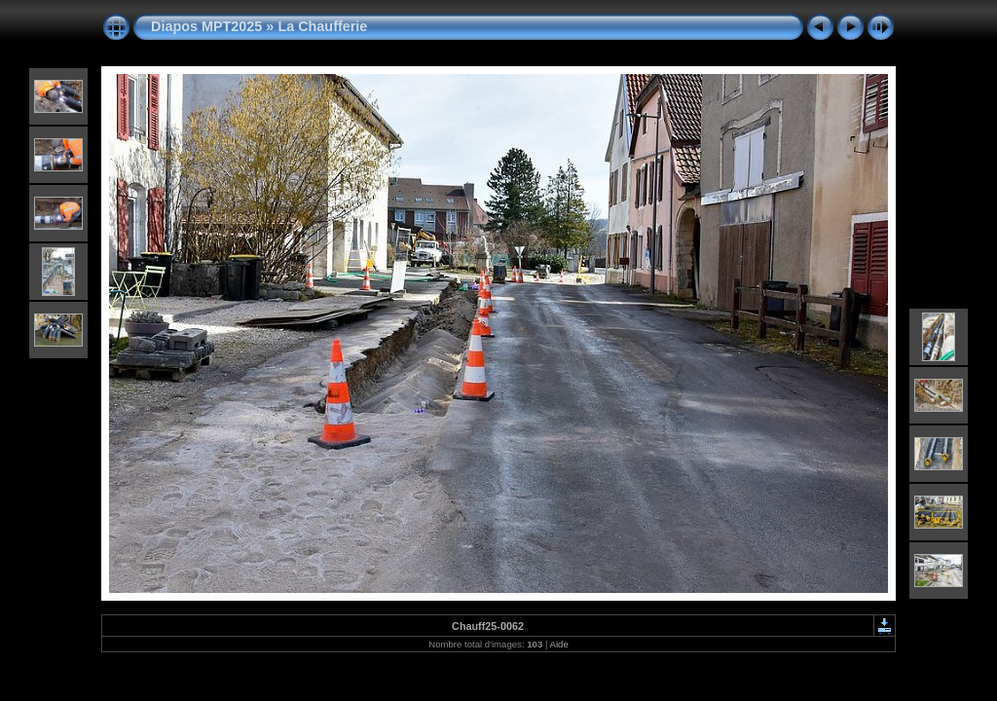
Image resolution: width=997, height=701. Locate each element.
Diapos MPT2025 (206, 26)
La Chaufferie (322, 26)
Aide (559, 644)
